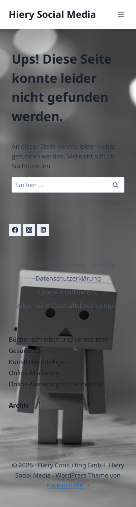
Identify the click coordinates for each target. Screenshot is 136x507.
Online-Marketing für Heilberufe (55, 384)
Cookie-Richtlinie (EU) (68, 292)
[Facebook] (15, 230)
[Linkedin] (43, 230)
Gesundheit (25, 350)
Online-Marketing (34, 373)
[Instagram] (29, 230)
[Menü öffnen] (120, 14)
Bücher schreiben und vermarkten (59, 339)
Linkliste (103, 265)
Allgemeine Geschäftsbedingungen (68, 305)
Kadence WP (65, 485)
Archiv (19, 405)
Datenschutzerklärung (68, 278)
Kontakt (32, 265)
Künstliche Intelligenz (40, 362)
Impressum (68, 265)
